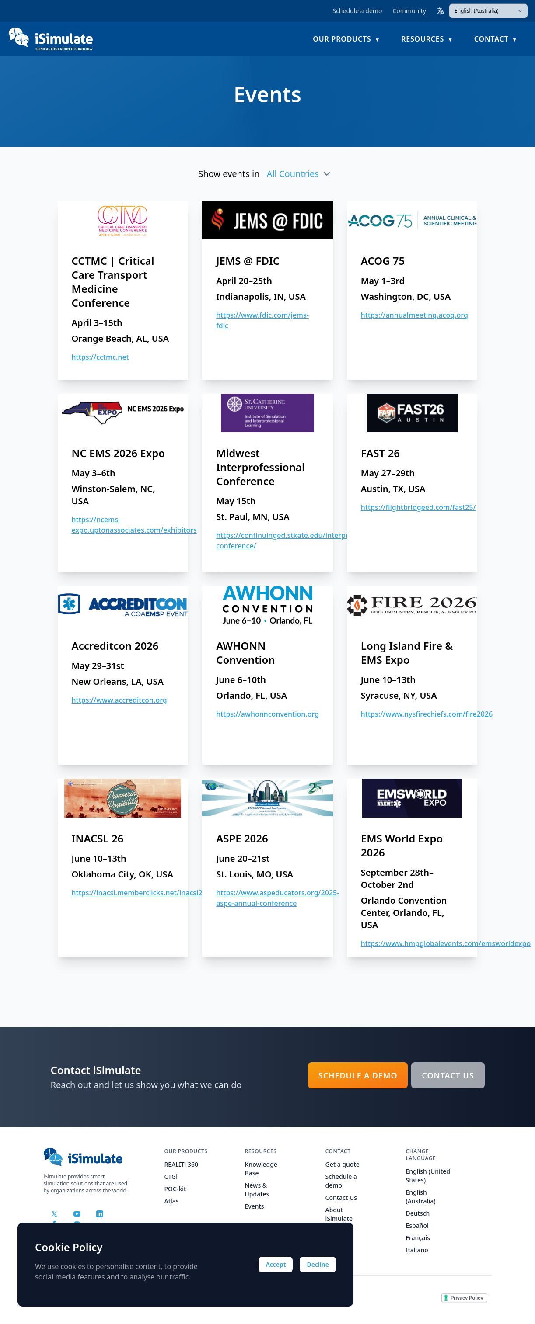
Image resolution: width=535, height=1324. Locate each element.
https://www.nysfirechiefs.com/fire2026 (427, 714)
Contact (491, 37)
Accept (276, 1264)
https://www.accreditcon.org (119, 700)
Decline (318, 1264)
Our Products (342, 37)
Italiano (417, 1250)
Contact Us (448, 1075)
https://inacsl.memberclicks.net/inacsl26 (139, 893)
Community (409, 11)
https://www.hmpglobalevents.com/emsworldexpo (446, 943)
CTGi (171, 1176)
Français (418, 1238)
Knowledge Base (261, 1168)
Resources (422, 37)
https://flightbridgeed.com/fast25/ (418, 507)
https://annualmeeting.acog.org (414, 315)
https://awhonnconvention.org (267, 714)
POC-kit (175, 1189)
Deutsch (418, 1213)
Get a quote (342, 1164)
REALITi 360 (181, 1164)
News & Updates (257, 1189)
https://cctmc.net (100, 357)
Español (417, 1225)
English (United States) (428, 1175)
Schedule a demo (357, 11)
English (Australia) (421, 1196)
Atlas (171, 1201)
